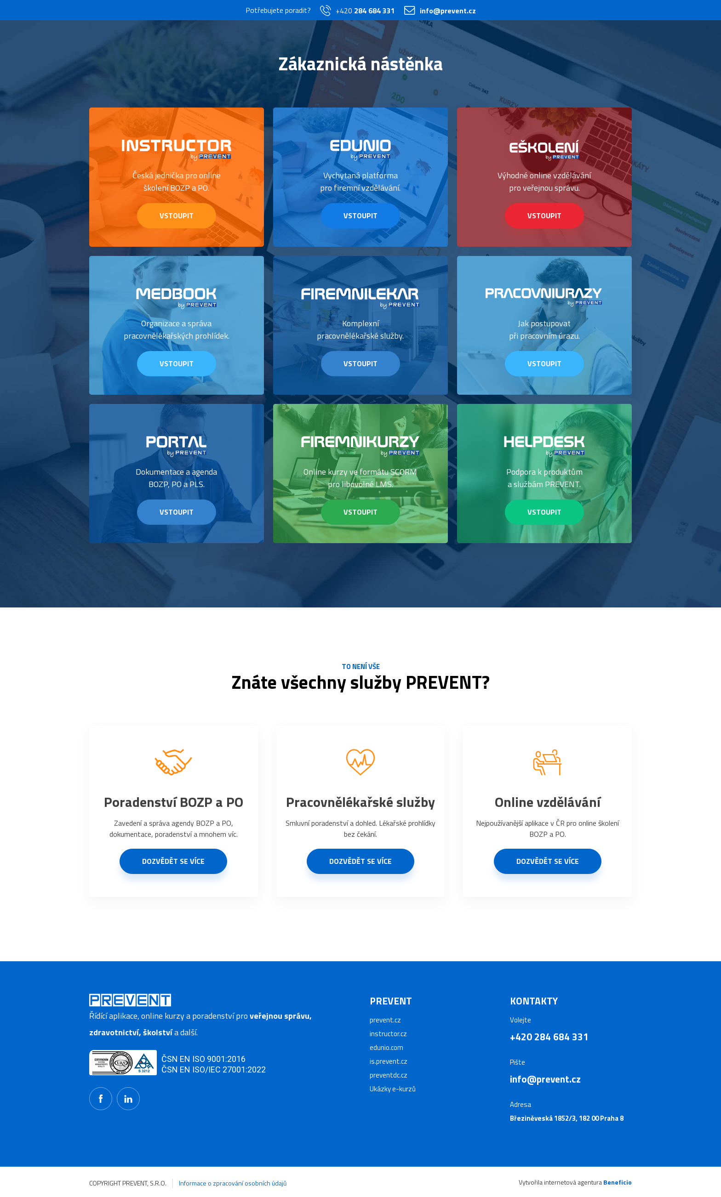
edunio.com (386, 1047)
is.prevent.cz (388, 1061)
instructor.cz (388, 1033)
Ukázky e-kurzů (393, 1089)
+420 (357, 10)
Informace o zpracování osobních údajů (232, 1183)
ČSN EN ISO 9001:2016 (203, 1059)
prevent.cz (385, 1020)
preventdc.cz (388, 1075)
